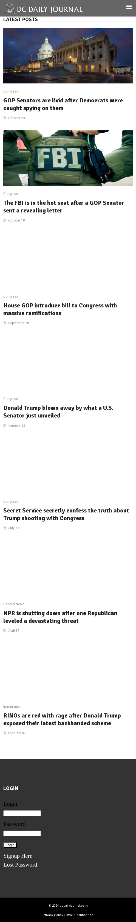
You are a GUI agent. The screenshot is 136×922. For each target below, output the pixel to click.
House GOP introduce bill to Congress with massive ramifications (60, 309)
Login (10, 803)
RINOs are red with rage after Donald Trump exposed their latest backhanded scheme (62, 719)
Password (14, 824)
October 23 (16, 118)
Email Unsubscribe (79, 915)
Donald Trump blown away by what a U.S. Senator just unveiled (58, 411)
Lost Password (20, 864)
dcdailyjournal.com (73, 905)
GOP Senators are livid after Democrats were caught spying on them (63, 104)
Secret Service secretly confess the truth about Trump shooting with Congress (66, 514)
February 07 (17, 733)
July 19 (13, 528)
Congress (10, 91)
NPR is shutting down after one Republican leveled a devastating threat (60, 616)
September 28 (18, 323)
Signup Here (17, 856)
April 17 (13, 631)
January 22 (16, 425)
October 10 (16, 220)
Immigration (12, 706)
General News (13, 604)
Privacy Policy (53, 915)
